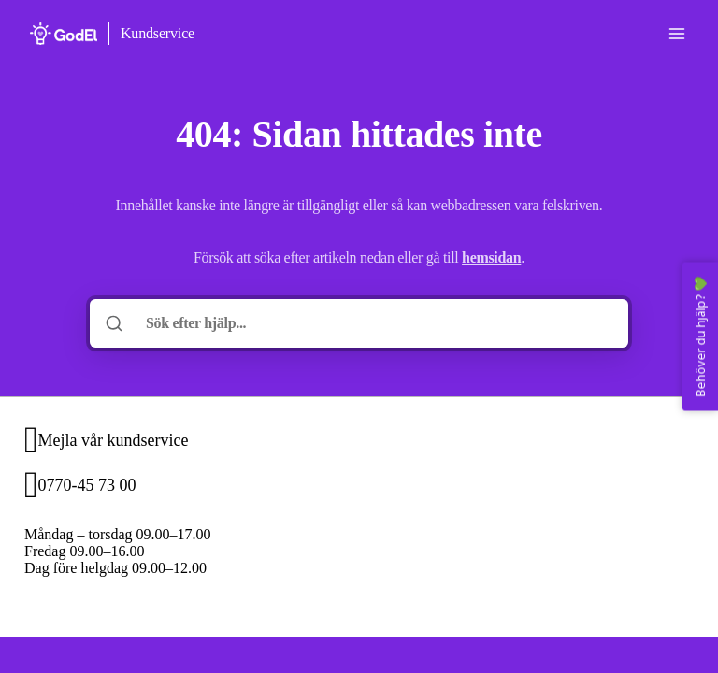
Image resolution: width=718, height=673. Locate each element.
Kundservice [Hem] (157, 33)
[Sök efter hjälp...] (372, 323)
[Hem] (63, 33)
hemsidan (491, 257)
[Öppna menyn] (677, 34)
